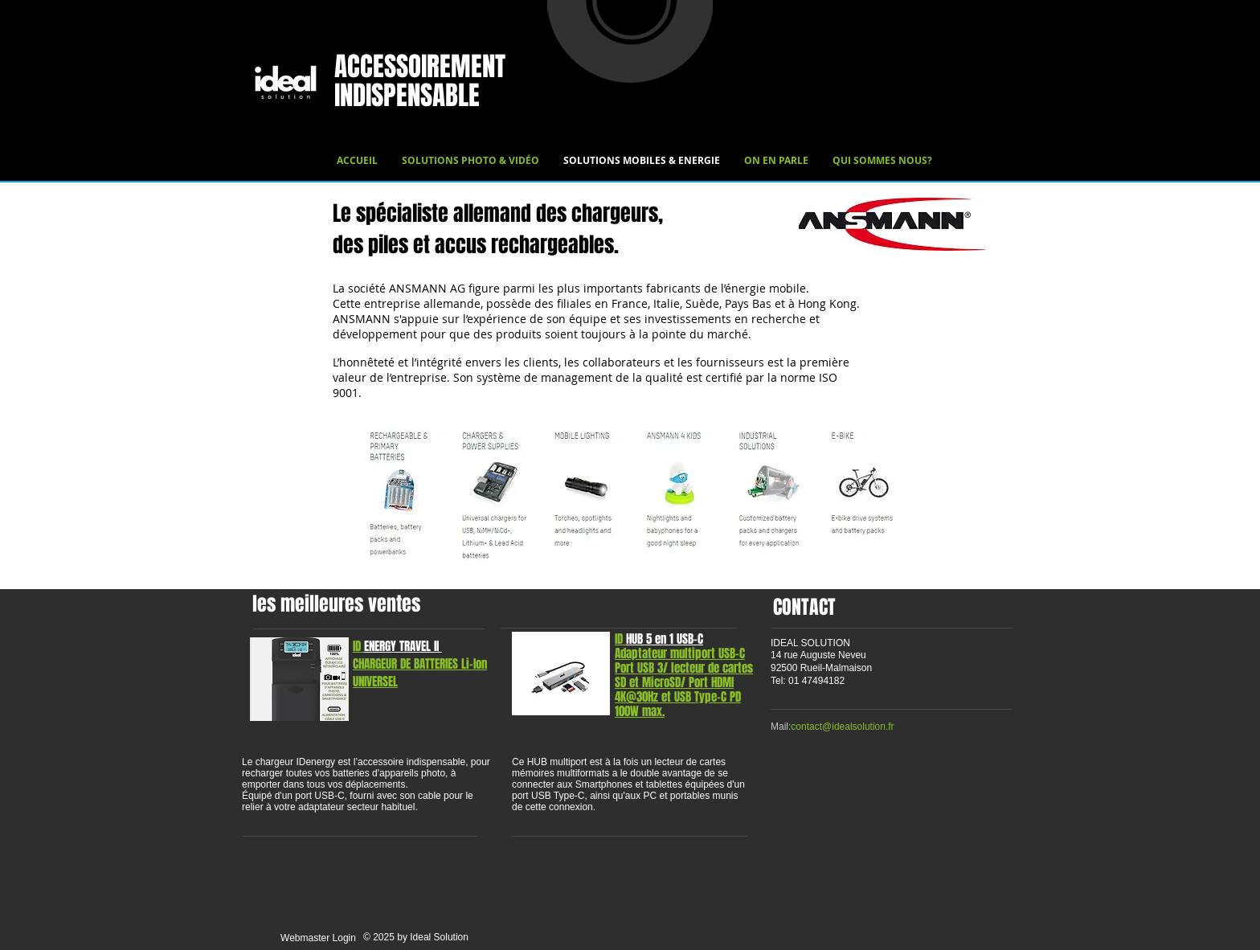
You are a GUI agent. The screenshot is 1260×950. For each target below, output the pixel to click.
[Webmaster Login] (318, 938)
